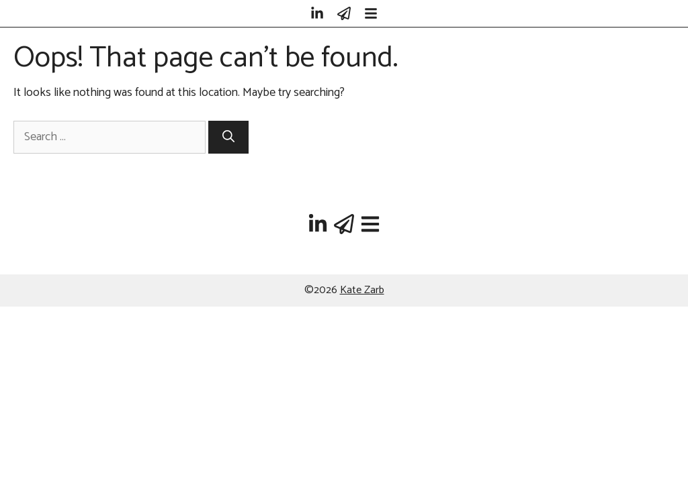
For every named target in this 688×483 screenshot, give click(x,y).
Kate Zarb (362, 290)
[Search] (228, 137)
